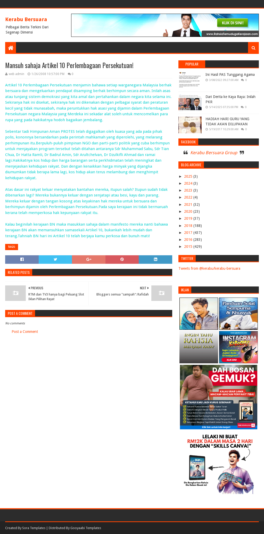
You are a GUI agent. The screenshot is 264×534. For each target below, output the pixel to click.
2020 (188, 211)
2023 (188, 190)
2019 (188, 218)
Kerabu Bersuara (26, 19)
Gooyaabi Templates (85, 528)
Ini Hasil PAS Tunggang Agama (230, 74)
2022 (188, 197)
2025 (188, 176)
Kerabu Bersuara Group (213, 152)
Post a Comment (25, 332)
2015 (188, 246)
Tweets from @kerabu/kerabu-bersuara (209, 268)
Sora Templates (33, 528)
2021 (188, 204)
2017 (188, 233)
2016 (188, 239)
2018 (188, 226)
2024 (188, 183)
